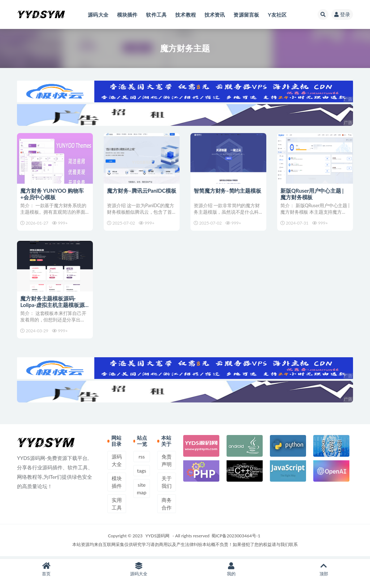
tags (141, 473)
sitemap (141, 491)
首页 (46, 569)
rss (141, 459)
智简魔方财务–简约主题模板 (227, 190)
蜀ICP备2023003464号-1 (236, 538)
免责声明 (167, 462)
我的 (231, 569)
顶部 (324, 569)
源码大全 (117, 462)
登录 (342, 14)
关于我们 (167, 484)
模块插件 (117, 484)
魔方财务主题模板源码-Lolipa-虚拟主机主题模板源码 (53, 306)
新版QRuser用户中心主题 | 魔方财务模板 (312, 193)
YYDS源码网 (158, 538)
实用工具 (117, 506)
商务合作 (167, 506)
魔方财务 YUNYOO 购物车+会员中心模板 (52, 193)
